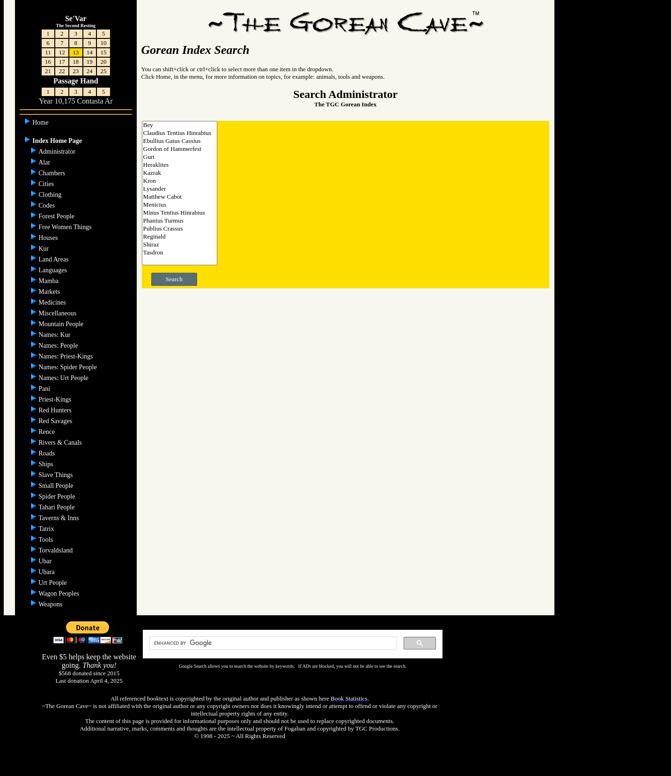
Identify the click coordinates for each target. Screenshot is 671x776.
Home (41, 122)
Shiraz (179, 245)
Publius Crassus (179, 229)
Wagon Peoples (59, 593)
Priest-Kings (55, 399)
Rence (47, 431)
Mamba (49, 280)
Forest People (57, 216)
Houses (48, 237)
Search (174, 279)
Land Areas (54, 259)
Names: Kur (55, 334)
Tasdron (179, 253)
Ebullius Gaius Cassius (179, 141)
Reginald (179, 237)
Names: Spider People (68, 367)
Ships (46, 464)
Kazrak (179, 173)
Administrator (57, 151)
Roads (47, 453)
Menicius (179, 205)
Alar (45, 162)
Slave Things (56, 474)
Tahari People (57, 507)
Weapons (51, 604)
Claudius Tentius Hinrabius (179, 133)
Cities (46, 183)
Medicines (52, 302)
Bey (179, 125)
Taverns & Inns (59, 518)
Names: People (59, 345)
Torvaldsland (56, 550)
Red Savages (56, 421)
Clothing (50, 194)
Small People (56, 485)
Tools (46, 539)
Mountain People (61, 324)
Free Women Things (65, 227)
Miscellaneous (58, 313)
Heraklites (179, 165)
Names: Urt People (64, 377)
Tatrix (47, 528)
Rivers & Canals (60, 442)
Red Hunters (55, 410)
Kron (179, 181)
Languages (53, 270)
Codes (47, 205)
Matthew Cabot (179, 197)
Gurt (179, 157)
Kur (44, 248)
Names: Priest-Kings (66, 356)
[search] (272, 643)
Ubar (45, 561)
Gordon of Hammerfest (179, 149)
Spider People (57, 496)
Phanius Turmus (179, 221)
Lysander (179, 189)
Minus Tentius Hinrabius (179, 213)
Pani (45, 388)
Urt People (53, 582)
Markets (49, 291)
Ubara (47, 571)
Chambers (52, 173)
